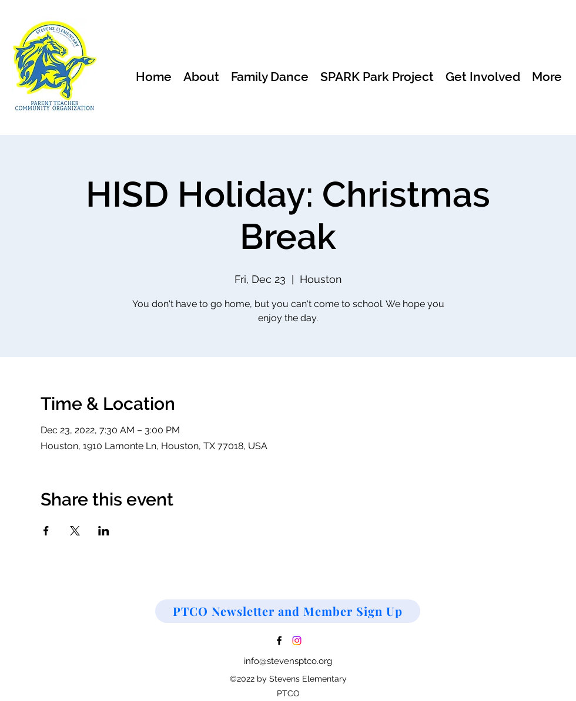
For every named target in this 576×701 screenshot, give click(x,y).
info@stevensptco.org (288, 661)
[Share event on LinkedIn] (103, 530)
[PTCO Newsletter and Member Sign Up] (287, 611)
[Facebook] (279, 640)
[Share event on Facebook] (46, 530)
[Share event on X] (75, 530)
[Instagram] (297, 640)
